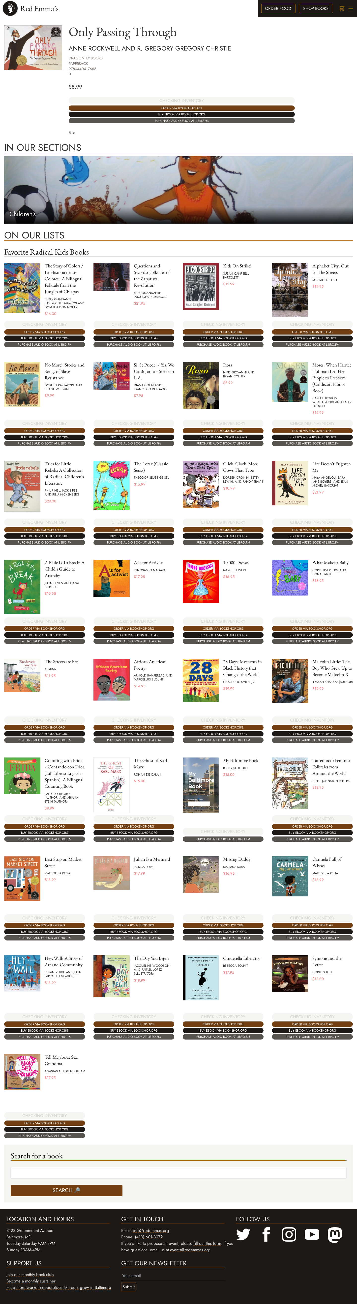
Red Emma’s (39, 8)
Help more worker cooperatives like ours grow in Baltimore (58, 1287)
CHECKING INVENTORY (181, 101)
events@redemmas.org (190, 1250)
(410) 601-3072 (149, 1237)
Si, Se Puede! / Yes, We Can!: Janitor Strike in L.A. (154, 371)
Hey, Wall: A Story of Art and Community (64, 961)
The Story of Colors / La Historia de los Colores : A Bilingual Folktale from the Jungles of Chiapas (64, 279)
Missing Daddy (237, 859)
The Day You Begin (151, 958)
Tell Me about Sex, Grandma (61, 1060)
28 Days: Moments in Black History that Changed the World (242, 668)
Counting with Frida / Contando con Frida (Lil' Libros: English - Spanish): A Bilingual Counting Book (65, 773)
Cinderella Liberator (241, 958)
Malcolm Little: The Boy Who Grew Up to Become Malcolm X (332, 668)
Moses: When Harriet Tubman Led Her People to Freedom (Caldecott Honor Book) (331, 378)
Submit (128, 1287)
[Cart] (341, 8)
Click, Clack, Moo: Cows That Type (240, 467)
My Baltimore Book (240, 760)
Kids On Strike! (237, 266)
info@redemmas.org (151, 1230)
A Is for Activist (148, 562)
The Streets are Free (62, 661)
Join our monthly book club (30, 1275)
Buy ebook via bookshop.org (181, 114)
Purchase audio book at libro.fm (181, 120)
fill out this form (207, 1243)
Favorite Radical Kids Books (46, 252)
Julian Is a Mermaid (152, 859)
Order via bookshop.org (181, 108)
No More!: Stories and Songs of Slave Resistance (65, 371)
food (278, 8)
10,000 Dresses (236, 562)
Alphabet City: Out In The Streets (330, 269)
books (315, 8)
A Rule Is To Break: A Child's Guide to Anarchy (65, 568)
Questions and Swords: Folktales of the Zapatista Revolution (152, 275)
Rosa (227, 365)
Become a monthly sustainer (31, 1281)
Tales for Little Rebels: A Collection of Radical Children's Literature (64, 473)
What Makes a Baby (330, 562)
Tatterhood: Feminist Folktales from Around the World (331, 766)
